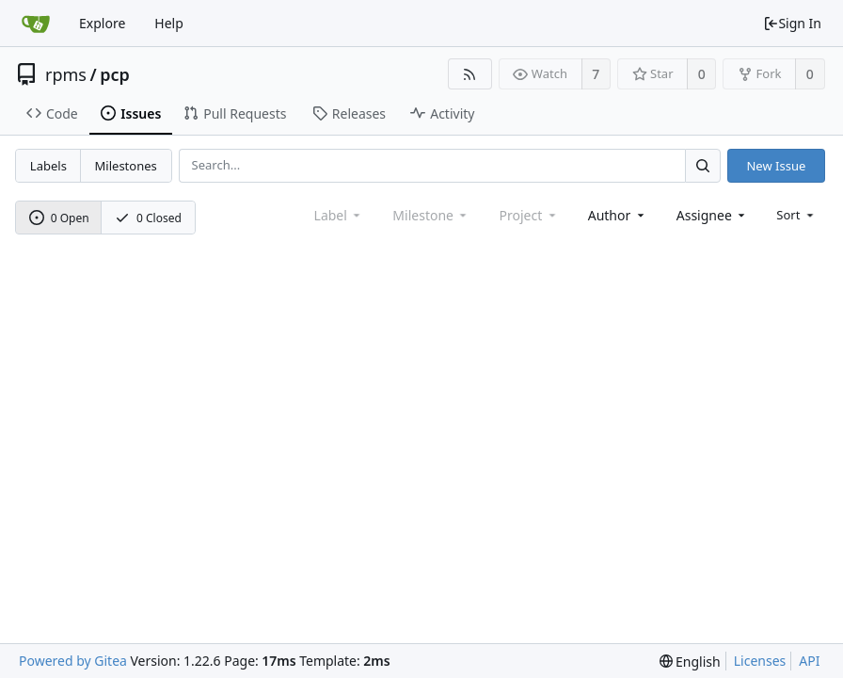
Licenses (760, 661)
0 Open (59, 218)
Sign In (792, 23)
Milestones (126, 165)
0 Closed (148, 218)
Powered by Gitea (73, 661)
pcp (115, 74)
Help (168, 23)
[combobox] (618, 215)
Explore (102, 23)
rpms (66, 74)
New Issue (775, 165)
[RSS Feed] (470, 73)
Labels (48, 165)
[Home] (35, 23)
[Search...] (703, 165)
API (809, 661)
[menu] (796, 215)
